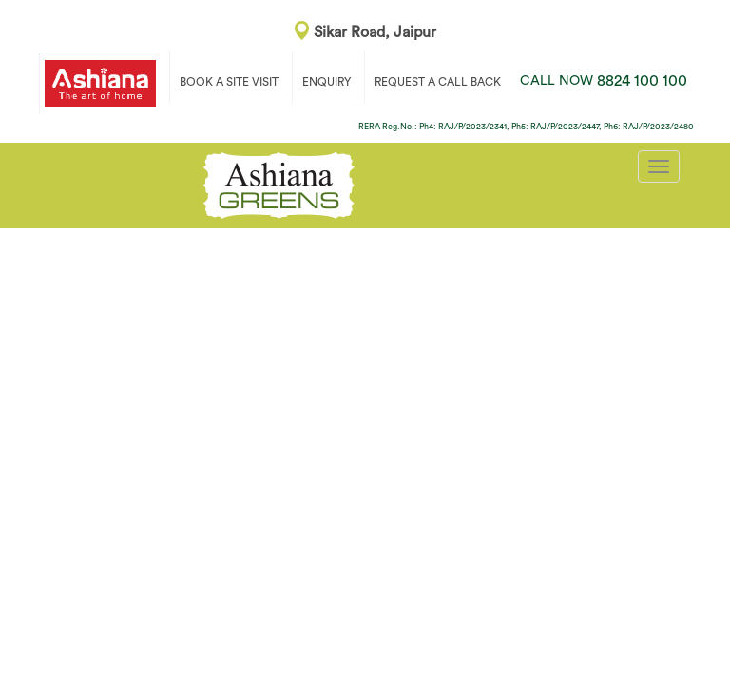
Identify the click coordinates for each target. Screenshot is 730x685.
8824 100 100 (603, 80)
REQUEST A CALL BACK (438, 82)
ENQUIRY (326, 82)
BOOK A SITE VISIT (229, 82)
